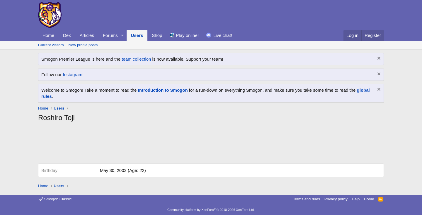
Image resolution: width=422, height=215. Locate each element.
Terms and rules (306, 199)
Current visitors (51, 45)
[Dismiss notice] (378, 59)
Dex (67, 35)
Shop (157, 35)
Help (356, 199)
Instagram (72, 74)
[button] (122, 35)
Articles (87, 35)
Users (137, 35)
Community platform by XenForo (211, 209)
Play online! (187, 35)
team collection (136, 59)
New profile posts (83, 45)
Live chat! (222, 35)
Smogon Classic (55, 199)
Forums (110, 35)
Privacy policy (336, 199)
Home (48, 35)
